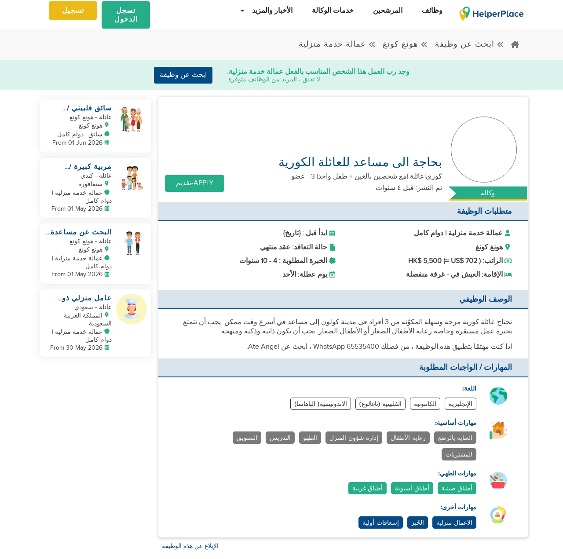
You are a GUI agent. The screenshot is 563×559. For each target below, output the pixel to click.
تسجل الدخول (126, 15)
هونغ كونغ (405, 44)
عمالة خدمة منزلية (337, 44)
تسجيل (73, 11)
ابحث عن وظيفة (470, 44)
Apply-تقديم (194, 183)
